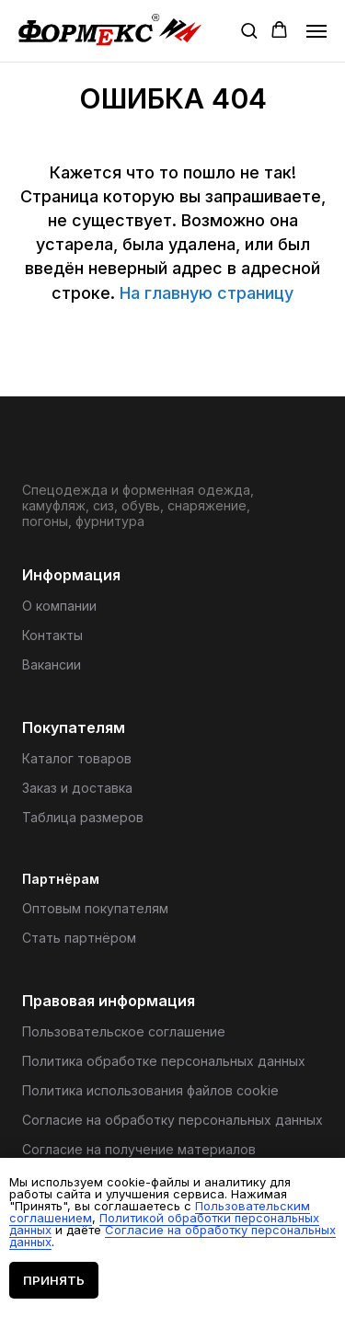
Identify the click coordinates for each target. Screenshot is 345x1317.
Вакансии (51, 664)
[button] (249, 30)
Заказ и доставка (77, 788)
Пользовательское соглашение (123, 1031)
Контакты (52, 635)
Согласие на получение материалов (139, 1149)
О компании (59, 605)
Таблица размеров (83, 817)
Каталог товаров (77, 758)
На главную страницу (206, 293)
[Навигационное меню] (316, 31)
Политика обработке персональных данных (163, 1061)
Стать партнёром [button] (79, 937)
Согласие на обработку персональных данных (172, 1120)
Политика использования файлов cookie (150, 1090)
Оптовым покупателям (95, 908)
